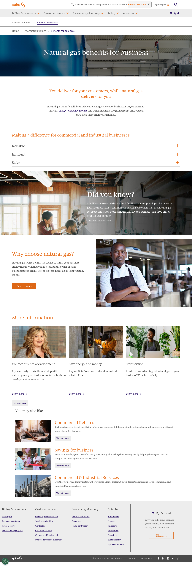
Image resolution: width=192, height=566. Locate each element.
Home (15, 30)
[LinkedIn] (163, 558)
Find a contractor (80, 525)
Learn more (24, 286)
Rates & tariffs (8, 525)
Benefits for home (21, 22)
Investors (112, 525)
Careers (111, 521)
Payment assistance (11, 521)
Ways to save (19, 403)
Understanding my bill (12, 530)
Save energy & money (86, 13)
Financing (76, 521)
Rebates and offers (80, 516)
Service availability (44, 521)
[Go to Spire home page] (19, 4)
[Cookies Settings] (5, 561)
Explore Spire (160, 4)
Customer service (54, 13)
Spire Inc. (114, 509)
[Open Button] (176, 4)
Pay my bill (7, 516)
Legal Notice (132, 558)
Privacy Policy (146, 558)
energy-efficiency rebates (72, 110)
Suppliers (112, 535)
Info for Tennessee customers (49, 539)
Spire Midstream (116, 544)
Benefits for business (47, 22)
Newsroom (113, 530)
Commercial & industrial (46, 535)
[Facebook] (158, 558)
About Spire (113, 516)
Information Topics (35, 30)
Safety (111, 13)
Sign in (176, 13)
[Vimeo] (177, 558)
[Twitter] (173, 558)
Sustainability (114, 539)
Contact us (40, 525)
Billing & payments (24, 13)
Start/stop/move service (46, 516)
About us (128, 13)
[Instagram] (168, 558)
